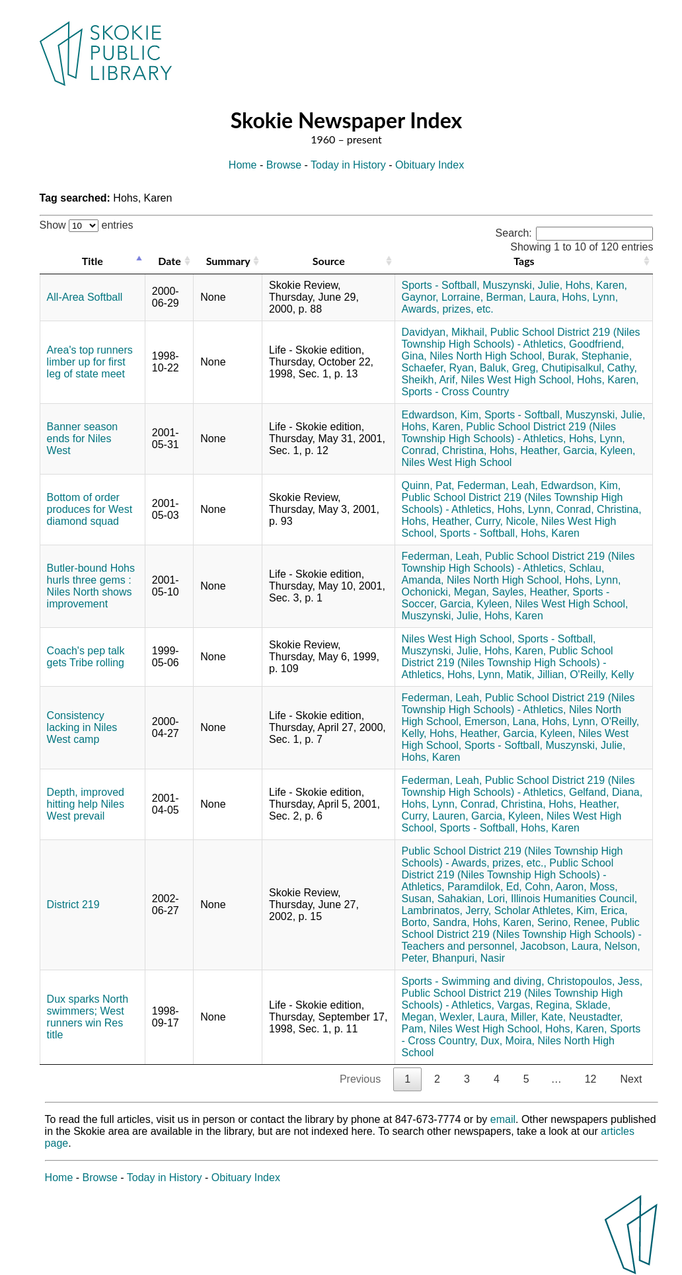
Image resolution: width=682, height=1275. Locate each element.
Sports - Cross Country (456, 391)
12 (591, 1079)
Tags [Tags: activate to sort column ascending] (523, 260)
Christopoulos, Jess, (594, 981)
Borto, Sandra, (436, 922)
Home (243, 165)
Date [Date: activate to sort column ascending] (169, 260)
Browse (283, 165)
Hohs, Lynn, (590, 297)
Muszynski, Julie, (522, 285)
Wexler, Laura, (473, 1017)
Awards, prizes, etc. (448, 309)
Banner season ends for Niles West (82, 438)
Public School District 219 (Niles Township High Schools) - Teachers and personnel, (522, 934)
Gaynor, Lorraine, (443, 297)
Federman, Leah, (497, 485)
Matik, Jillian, (536, 674)
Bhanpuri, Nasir (468, 958)
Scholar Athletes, (534, 910)
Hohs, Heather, (525, 450)
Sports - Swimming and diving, (473, 981)
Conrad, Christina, (444, 450)
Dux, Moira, (507, 1040)
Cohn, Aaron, (555, 886)
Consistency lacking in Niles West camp (82, 727)
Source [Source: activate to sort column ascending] (329, 260)
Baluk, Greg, (509, 367)
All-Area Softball (85, 297)
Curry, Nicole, (507, 521)
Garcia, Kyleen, (599, 450)
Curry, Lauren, (435, 816)
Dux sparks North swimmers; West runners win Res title (88, 1016)
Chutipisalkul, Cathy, (589, 367)
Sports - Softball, (441, 285)
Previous (360, 1079)
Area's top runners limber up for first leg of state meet (90, 361)
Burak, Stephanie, (590, 356)
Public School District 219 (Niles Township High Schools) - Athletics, (521, 338)
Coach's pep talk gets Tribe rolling (86, 656)
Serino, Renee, (572, 922)
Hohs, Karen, (596, 285)
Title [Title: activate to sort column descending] (92, 260)
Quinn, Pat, (428, 485)
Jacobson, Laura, (560, 946)
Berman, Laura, (522, 297)
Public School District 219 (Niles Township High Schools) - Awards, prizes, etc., (512, 857)
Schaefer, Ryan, (439, 367)
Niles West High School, (517, 379)
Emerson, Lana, (502, 721)
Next (631, 1079)
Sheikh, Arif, (430, 379)
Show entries (86, 225)
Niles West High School (457, 462)
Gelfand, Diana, (605, 792)
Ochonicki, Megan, (446, 592)
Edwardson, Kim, (442, 414)
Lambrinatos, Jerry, (447, 910)
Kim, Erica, (601, 910)
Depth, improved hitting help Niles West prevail (85, 804)
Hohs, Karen (550, 533)
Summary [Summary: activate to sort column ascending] (228, 260)
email (502, 1119)
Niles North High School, (487, 356)
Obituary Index (429, 165)
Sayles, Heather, (530, 592)
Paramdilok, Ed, (484, 886)
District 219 (73, 904)
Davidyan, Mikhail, (445, 332)
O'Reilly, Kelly (602, 674)
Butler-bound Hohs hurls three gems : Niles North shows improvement (91, 585)
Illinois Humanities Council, (574, 898)
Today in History (348, 165)
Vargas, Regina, (534, 1005)
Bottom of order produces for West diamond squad (90, 509)
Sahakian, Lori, (472, 898)
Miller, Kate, (538, 1017)
